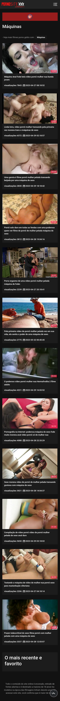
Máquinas (41, 37)
